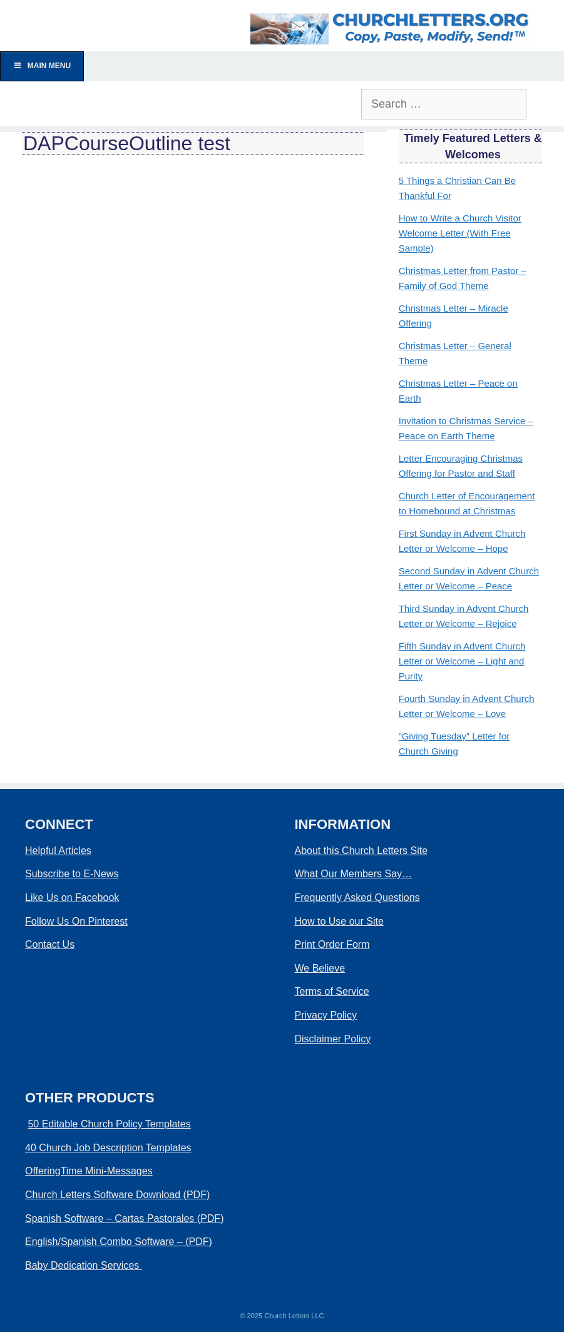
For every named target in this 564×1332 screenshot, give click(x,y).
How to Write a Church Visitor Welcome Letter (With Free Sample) (460, 233)
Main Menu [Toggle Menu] (42, 65)
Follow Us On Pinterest (76, 921)
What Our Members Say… (354, 873)
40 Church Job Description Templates (108, 1147)
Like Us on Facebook (72, 897)
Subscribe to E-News (71, 873)
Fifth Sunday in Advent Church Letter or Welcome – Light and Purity (462, 661)
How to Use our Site (339, 921)
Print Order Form (332, 944)
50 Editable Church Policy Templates (109, 1124)
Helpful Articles (58, 850)
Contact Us (49, 944)
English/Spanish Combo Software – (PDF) (118, 1241)
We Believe (320, 968)
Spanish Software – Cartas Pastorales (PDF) (124, 1218)
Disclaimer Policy (333, 1039)
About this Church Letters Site (361, 850)
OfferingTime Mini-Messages (89, 1171)
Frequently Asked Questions (357, 897)
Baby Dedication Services (83, 1265)
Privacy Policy (326, 1015)
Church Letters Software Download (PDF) (117, 1194)
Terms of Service (332, 991)
